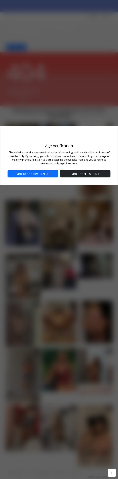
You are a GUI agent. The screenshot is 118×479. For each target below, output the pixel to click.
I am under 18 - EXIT (85, 173)
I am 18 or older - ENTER (33, 173)
